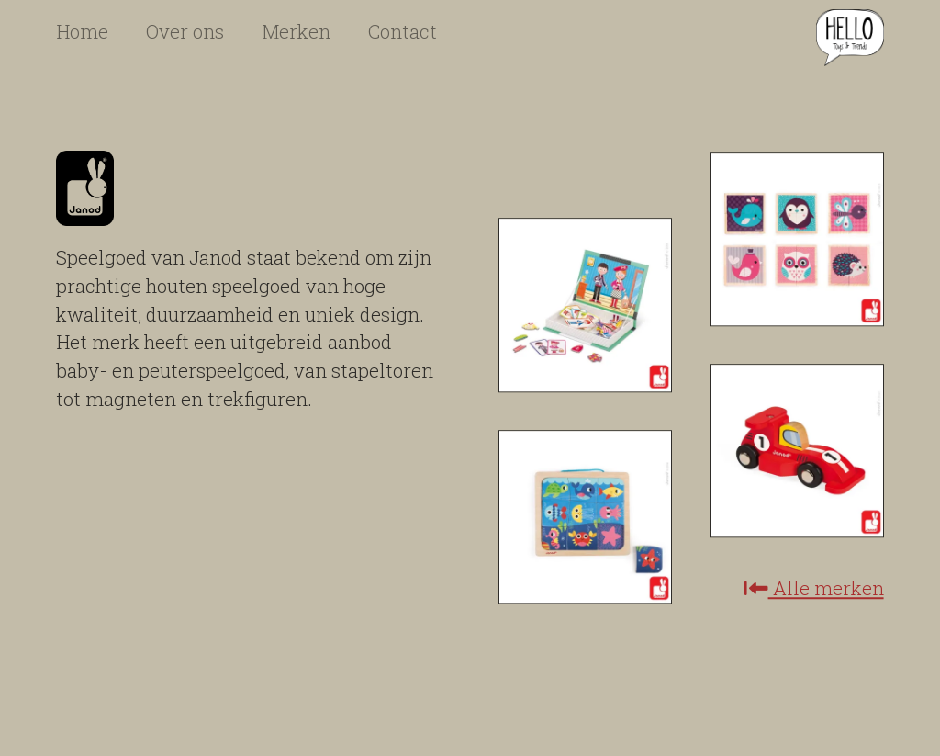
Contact (402, 31)
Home (82, 31)
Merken (296, 31)
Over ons (185, 31)
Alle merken (814, 589)
